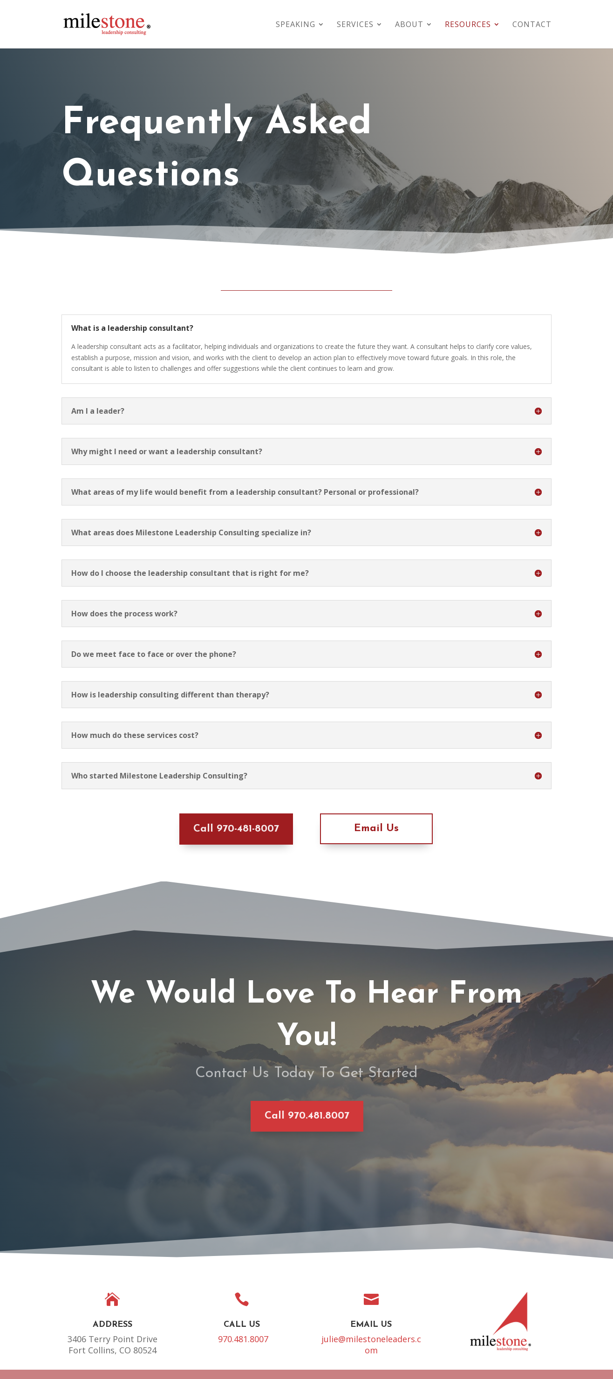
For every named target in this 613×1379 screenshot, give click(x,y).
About (409, 25)
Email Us (343, 828)
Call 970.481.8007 (237, 1116)
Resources (468, 25)
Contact (532, 25)
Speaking (295, 25)
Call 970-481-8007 (203, 829)
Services (355, 25)
